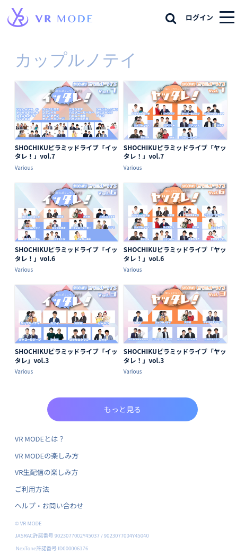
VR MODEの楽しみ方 (46, 456)
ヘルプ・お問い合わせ (49, 505)
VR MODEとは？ (40, 439)
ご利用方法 (32, 489)
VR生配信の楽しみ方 (46, 472)
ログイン (199, 17)
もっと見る (122, 409)
